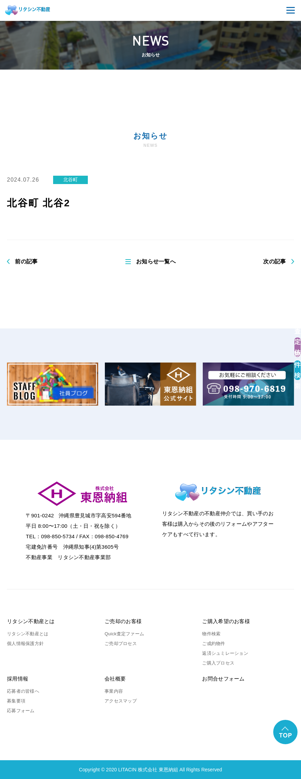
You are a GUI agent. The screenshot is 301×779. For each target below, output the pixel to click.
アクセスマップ (120, 701)
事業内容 (113, 691)
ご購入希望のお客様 (226, 621)
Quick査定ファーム (124, 633)
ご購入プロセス (218, 663)
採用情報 (17, 679)
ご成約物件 (213, 643)
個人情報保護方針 (25, 643)
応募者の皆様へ (23, 691)
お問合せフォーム (223, 679)
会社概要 (115, 679)
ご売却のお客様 (123, 621)
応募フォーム (21, 710)
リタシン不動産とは (31, 621)
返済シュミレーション (225, 653)
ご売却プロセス (120, 643)
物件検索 (211, 633)
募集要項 (16, 701)
